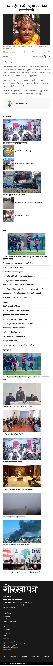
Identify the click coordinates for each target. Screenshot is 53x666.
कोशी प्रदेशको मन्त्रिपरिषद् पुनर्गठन (15, 143)
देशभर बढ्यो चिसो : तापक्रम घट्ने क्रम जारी (15, 315)
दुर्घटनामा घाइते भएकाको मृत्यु (23, 151)
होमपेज (5, 657)
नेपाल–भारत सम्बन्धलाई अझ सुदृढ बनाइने (15, 320)
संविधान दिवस (46, 657)
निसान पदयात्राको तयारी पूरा (22, 216)
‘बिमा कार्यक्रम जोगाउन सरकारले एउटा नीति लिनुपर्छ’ (19, 264)
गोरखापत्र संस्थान (7, 650)
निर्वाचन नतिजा (6, 636)
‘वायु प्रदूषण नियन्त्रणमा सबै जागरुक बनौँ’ (15, 281)
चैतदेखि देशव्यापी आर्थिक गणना (12, 307)
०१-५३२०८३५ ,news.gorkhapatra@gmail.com (21, 603)
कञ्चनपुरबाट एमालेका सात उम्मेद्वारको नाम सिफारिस (18, 345)
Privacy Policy (6, 634)
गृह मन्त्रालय (5, 625)
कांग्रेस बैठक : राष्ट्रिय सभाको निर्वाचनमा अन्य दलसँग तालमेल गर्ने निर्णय (24, 289)
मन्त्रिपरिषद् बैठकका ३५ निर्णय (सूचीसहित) (16, 311)
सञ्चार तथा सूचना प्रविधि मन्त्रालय (9, 622)
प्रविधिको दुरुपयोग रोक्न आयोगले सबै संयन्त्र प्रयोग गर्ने (19, 324)
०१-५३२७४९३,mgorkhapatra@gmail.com (19, 606)
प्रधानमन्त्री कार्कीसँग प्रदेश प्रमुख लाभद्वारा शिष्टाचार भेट (19, 276)
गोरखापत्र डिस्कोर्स (35, 657)
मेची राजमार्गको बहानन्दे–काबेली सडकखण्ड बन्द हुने (28, 203)
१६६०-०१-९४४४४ (12, 608)
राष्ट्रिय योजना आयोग (7, 620)
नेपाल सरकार (6, 627)
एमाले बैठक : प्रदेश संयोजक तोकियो (13, 268)
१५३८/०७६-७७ (20, 611)
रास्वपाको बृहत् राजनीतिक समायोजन (14, 337)
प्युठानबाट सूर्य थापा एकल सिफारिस (14, 328)
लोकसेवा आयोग (6, 617)
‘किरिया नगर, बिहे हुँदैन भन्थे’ (11, 332)
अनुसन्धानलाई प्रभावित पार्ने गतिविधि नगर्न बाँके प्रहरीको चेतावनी (22, 294)
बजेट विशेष (13, 657)
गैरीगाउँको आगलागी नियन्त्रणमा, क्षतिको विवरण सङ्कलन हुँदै (20, 285)
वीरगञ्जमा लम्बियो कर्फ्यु (10, 341)
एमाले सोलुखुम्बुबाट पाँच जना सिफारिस (25, 164)
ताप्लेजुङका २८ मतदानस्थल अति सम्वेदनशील (16, 298)
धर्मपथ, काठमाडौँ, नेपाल (17, 600)
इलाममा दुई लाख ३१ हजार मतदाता (15, 195)
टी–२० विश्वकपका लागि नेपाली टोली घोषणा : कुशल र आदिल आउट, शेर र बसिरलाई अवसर (25, 258)
